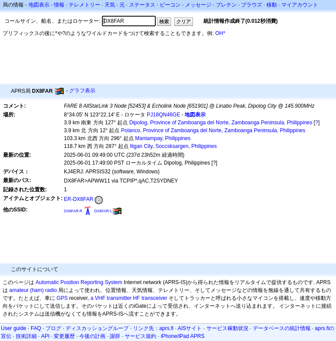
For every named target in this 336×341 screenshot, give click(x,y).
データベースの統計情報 (282, 328)
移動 (271, 5)
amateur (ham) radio (33, 290)
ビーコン (170, 5)
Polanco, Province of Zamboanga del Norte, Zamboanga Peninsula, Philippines (213, 130)
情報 (59, 5)
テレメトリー (84, 5)
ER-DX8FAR (78, 199)
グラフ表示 (82, 91)
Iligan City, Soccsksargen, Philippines (173, 146)
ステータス (142, 5)
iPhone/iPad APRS (182, 336)
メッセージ (198, 5)
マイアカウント (299, 5)
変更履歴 (64, 336)
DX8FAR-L (103, 211)
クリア (183, 21)
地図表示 (38, 5)
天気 (110, 5)
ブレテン (226, 5)
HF (136, 298)
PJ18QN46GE (163, 115)
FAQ (36, 328)
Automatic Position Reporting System (78, 282)
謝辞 (115, 336)
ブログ (53, 328)
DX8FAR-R (73, 211)
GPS (61, 298)
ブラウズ (251, 5)
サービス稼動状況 (227, 328)
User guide (13, 328)
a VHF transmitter (111, 298)
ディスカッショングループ (97, 328)
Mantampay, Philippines (163, 138)
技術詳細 (26, 336)
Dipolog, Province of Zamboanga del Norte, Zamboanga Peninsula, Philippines (221, 123)
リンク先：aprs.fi (153, 328)
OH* (220, 33)
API (45, 336)
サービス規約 (140, 336)
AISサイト (190, 328)
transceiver (154, 298)
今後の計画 (92, 336)
